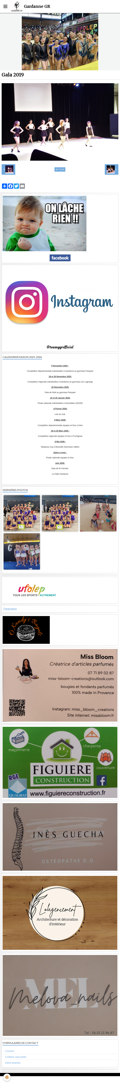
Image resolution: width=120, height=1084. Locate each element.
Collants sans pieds (15, 1056)
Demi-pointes (12, 1062)
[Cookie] (7, 1077)
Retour (59, 169)
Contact (9, 1050)
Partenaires (10, 608)
